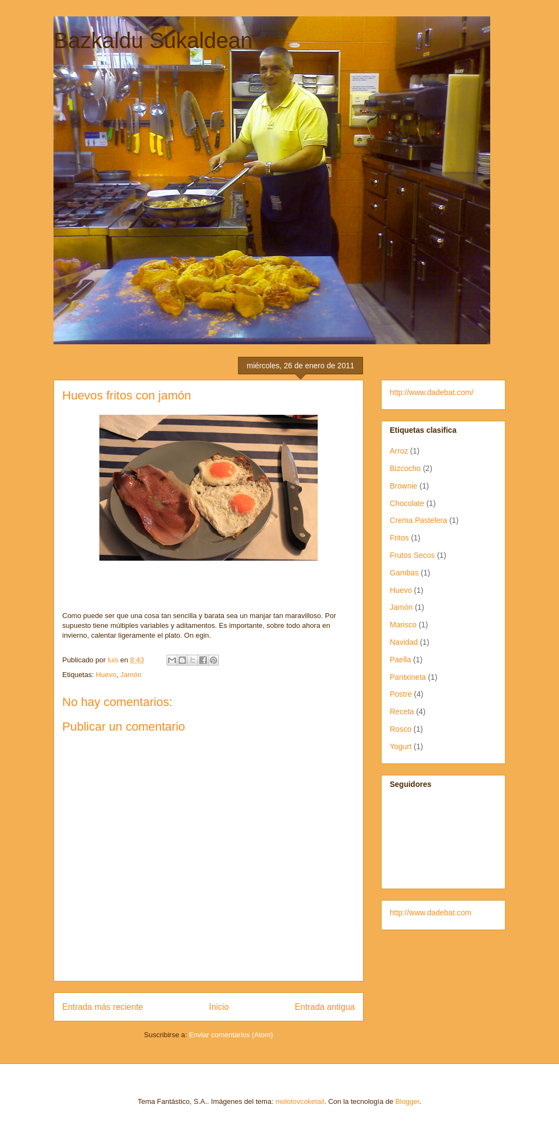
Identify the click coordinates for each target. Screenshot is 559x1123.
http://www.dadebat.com (430, 912)
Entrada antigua (325, 1007)
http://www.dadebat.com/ (431, 392)
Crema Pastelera (418, 520)
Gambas (404, 572)
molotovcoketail (299, 1101)
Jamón (130, 675)
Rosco (401, 729)
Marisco (403, 624)
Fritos (399, 537)
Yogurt (401, 746)
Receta (402, 711)
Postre (401, 694)
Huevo (106, 675)
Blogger (407, 1101)
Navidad (404, 642)
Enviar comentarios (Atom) (231, 1035)
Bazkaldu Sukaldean (153, 40)
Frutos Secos (412, 555)
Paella (400, 659)
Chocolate (407, 503)
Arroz (399, 450)
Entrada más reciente (102, 1007)
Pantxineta (408, 677)
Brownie (404, 485)
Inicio (219, 1007)
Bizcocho (405, 468)
